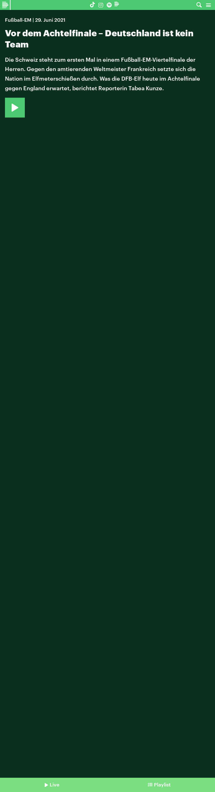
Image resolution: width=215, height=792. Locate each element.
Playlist (162, 784)
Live (54, 784)
